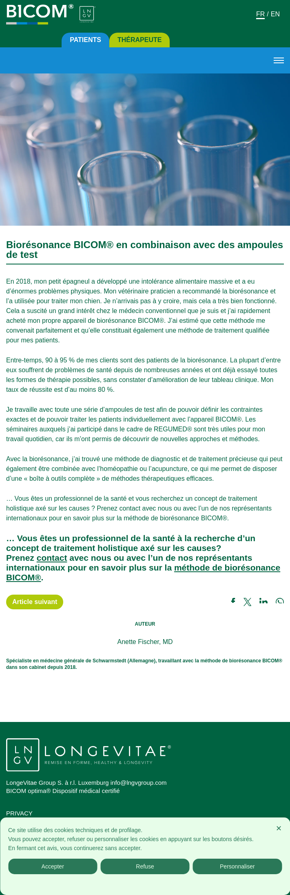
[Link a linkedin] (267, 602)
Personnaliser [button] (237, 866)
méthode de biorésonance (227, 567)
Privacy (19, 813)
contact (52, 557)
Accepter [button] (53, 866)
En (275, 14)
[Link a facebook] (237, 602)
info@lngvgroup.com (139, 782)
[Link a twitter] (252, 602)
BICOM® (23, 577)
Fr (260, 14)
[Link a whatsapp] (280, 602)
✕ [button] (279, 828)
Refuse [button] (145, 866)
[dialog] (145, 856)
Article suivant (34, 601)
